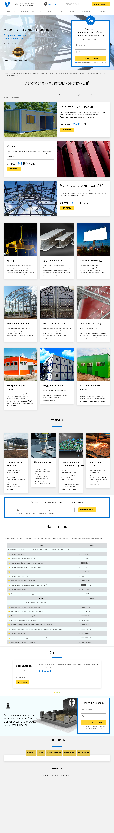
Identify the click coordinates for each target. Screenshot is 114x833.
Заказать (67, 130)
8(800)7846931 (74, 4)
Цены (72, 11)
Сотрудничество (86, 11)
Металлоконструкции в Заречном (20, 11)
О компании (57, 768)
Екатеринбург (83, 753)
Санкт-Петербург (54, 753)
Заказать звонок (101, 4)
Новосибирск (69, 753)
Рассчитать (22, 682)
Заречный (49, 4)
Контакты (103, 11)
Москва (41, 753)
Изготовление (45, 11)
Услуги (60, 11)
